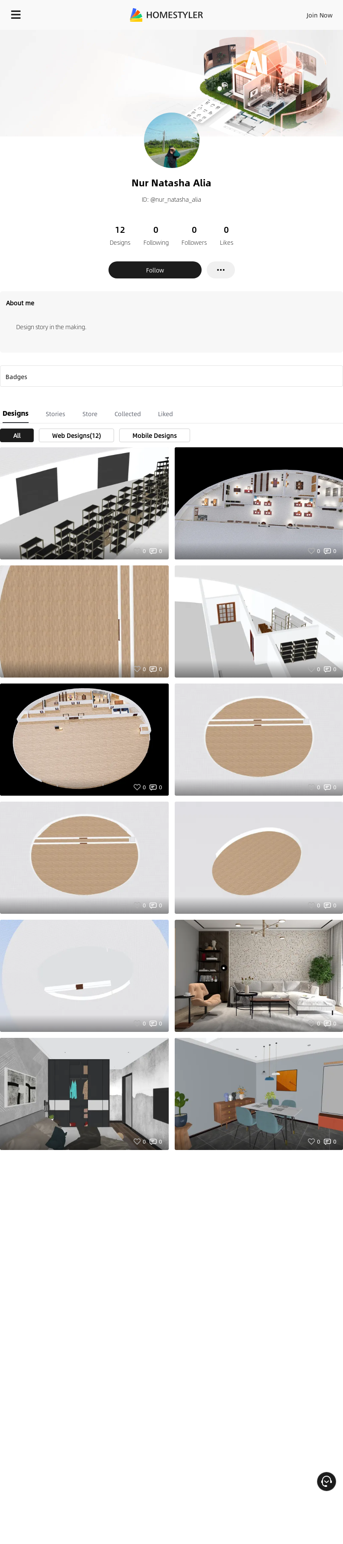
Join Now (320, 15)
